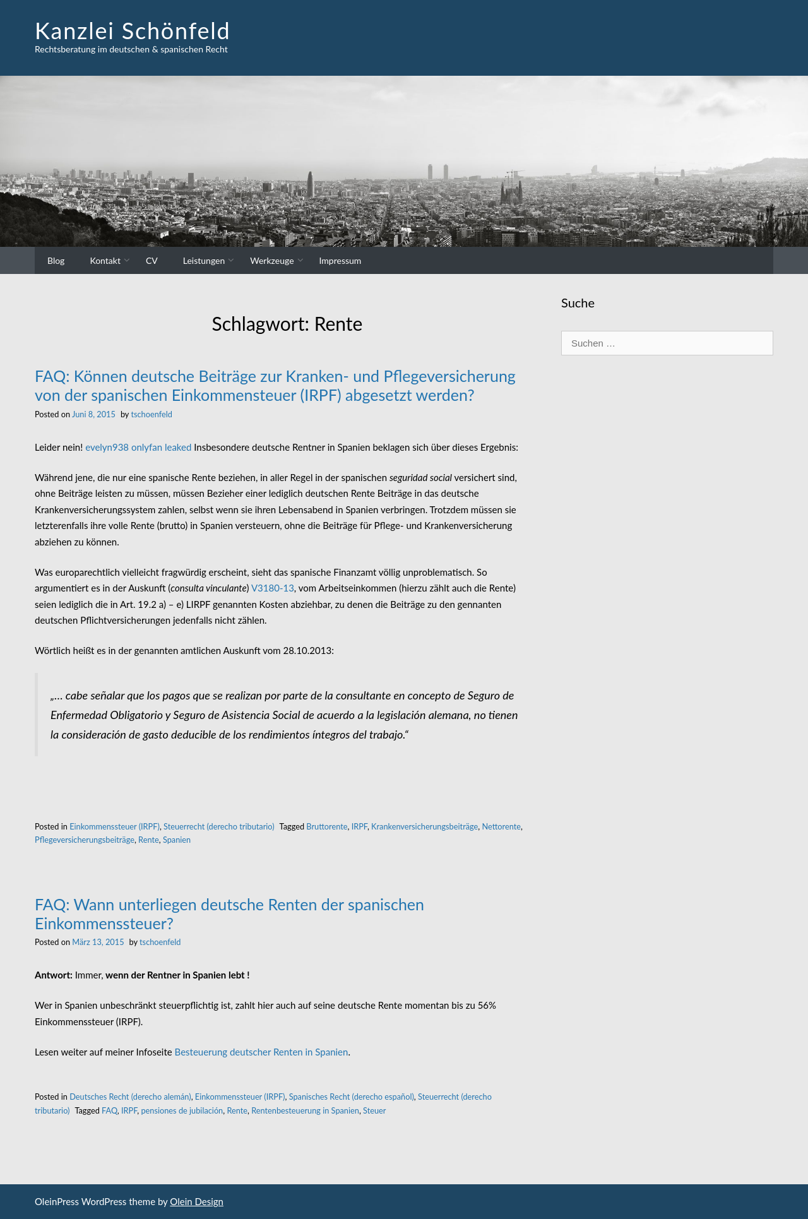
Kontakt (105, 260)
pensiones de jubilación (182, 1110)
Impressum (340, 260)
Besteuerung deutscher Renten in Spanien (261, 1051)
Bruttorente (326, 826)
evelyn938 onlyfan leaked (138, 447)
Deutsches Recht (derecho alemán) (130, 1096)
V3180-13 (272, 587)
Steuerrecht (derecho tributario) (219, 826)
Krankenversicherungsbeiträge (424, 826)
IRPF (359, 826)
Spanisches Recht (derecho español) (351, 1096)
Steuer (374, 1110)
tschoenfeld (151, 414)
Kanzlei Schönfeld (133, 30)
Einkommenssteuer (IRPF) (114, 826)
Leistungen (204, 260)
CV (152, 260)
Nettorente (501, 826)
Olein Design (196, 1201)
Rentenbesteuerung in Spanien (305, 1110)
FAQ (109, 1110)
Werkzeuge (272, 260)
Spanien (177, 840)
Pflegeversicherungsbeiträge (84, 840)
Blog (55, 260)
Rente (148, 840)
